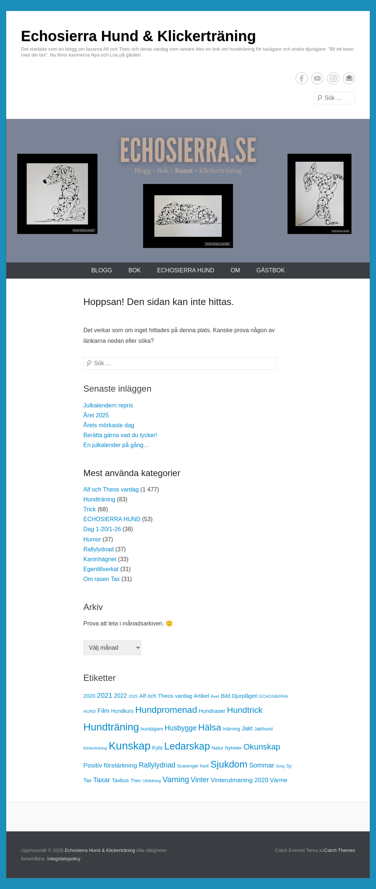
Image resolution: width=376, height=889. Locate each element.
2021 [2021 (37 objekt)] (104, 695)
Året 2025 (96, 415)
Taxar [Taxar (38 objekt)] (101, 780)
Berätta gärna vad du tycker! (120, 435)
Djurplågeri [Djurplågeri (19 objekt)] (245, 696)
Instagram (333, 78)
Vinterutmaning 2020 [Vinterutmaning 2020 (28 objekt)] (239, 780)
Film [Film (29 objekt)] (103, 710)
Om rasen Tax (101, 579)
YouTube (317, 78)
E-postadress (349, 78)
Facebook (302, 78)
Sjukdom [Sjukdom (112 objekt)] (228, 764)
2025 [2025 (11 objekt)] (133, 696)
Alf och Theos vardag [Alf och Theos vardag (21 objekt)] (166, 696)
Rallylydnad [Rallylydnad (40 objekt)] (157, 765)
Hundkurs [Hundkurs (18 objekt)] (122, 711)
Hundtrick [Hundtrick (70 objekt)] (245, 710)
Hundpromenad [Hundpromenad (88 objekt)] (166, 710)
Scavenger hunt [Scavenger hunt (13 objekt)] (193, 766)
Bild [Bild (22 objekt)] (225, 696)
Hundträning (99, 499)
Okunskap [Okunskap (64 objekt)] (262, 746)
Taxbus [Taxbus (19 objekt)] (120, 780)
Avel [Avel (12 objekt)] (215, 696)
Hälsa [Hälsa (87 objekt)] (209, 727)
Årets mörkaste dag (108, 425)
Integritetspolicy (63, 858)
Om (235, 270)
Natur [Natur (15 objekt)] (217, 748)
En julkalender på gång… (116, 445)
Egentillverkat (101, 569)
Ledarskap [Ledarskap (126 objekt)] (187, 746)
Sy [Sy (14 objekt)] (289, 766)
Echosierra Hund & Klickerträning (138, 36)
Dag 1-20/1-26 (102, 529)
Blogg (101, 270)
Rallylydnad (98, 549)
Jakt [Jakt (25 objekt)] (247, 728)
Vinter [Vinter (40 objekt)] (200, 780)
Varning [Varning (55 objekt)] (176, 779)
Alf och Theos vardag (111, 489)
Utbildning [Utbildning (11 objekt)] (151, 781)
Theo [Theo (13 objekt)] (135, 780)
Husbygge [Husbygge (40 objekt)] (180, 728)
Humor (92, 539)
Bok (135, 270)
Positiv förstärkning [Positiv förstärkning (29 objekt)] (110, 765)
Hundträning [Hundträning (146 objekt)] (111, 727)
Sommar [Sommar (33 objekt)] (261, 765)
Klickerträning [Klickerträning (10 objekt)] (95, 748)
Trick (89, 509)
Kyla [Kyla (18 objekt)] (157, 748)
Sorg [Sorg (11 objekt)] (280, 766)
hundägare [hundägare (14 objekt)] (152, 729)
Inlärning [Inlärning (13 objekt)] (231, 729)
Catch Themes (339, 850)
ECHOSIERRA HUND (185, 270)
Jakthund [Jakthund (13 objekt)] (263, 729)
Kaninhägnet (99, 559)
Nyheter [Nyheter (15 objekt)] (233, 748)
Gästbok (270, 270)
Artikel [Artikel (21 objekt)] (201, 696)
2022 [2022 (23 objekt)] (120, 696)
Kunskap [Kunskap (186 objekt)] (130, 746)
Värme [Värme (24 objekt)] (279, 780)
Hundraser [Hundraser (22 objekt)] (212, 711)
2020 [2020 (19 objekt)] (89, 696)
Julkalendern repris (108, 405)
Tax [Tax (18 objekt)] (87, 780)
